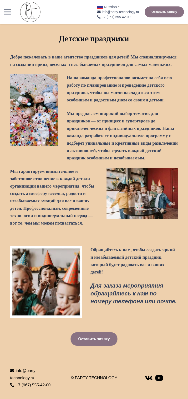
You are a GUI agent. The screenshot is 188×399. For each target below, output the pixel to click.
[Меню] (7, 12)
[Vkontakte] (149, 378)
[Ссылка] (30, 12)
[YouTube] (159, 378)
